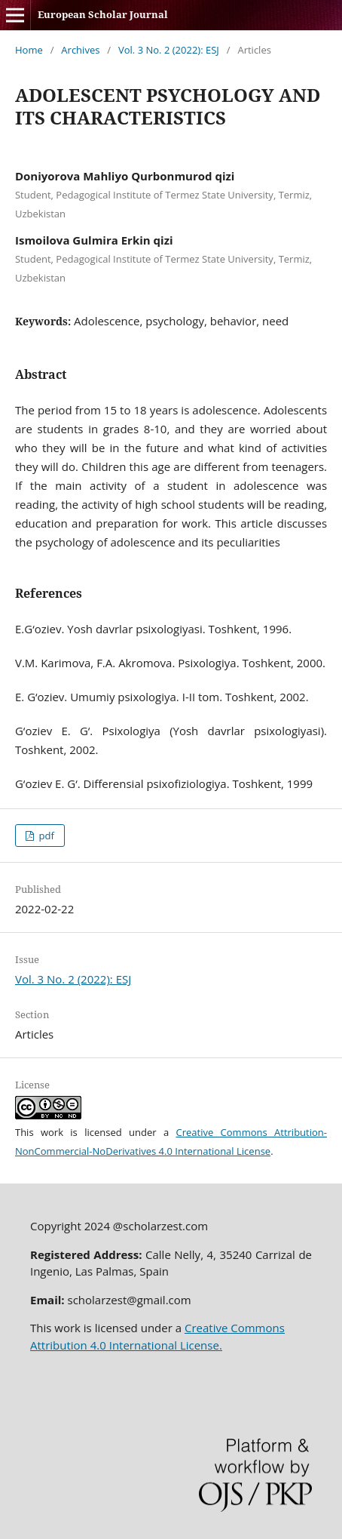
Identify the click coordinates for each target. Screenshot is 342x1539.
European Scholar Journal (103, 14)
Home (29, 50)
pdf (45, 835)
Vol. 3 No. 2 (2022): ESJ (168, 50)
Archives (80, 50)
